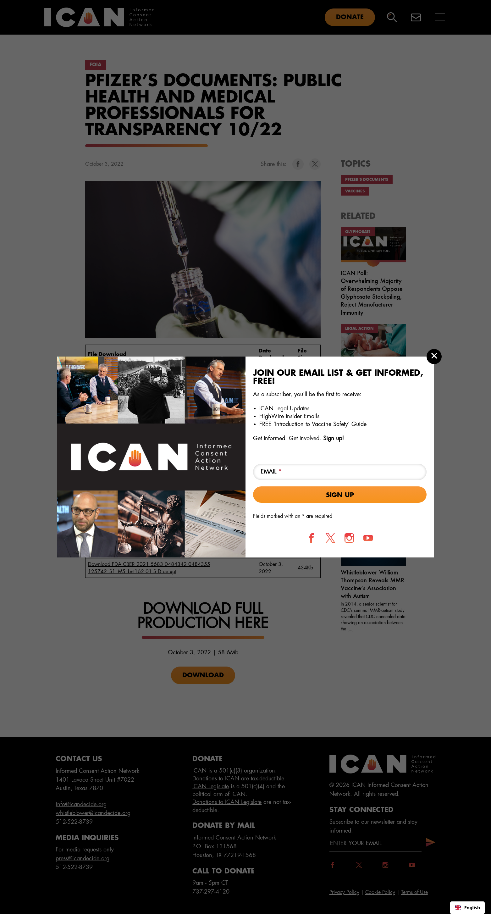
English (467, 908)
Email (271, 471)
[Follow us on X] (330, 538)
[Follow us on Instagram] (349, 538)
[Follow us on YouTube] (368, 538)
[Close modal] (434, 356)
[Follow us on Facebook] (311, 538)
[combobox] (467, 907)
